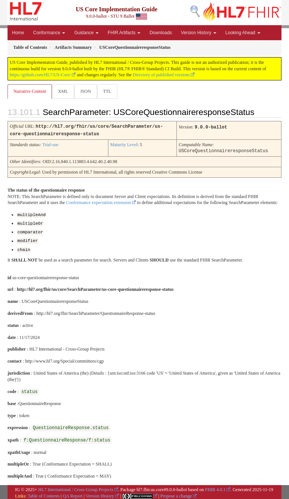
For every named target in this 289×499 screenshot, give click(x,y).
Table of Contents (43, 494)
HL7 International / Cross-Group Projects (75, 487)
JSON (85, 91)
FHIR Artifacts (124, 32)
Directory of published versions (161, 74)
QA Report (72, 494)
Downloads (160, 32)
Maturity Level (123, 144)
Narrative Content (30, 91)
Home (18, 32)
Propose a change (176, 494)
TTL (107, 91)
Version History (198, 32)
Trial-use (50, 144)
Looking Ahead (242, 32)
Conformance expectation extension (98, 201)
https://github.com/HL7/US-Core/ (40, 74)
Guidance (86, 32)
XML (63, 91)
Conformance (49, 32)
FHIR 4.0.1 (215, 487)
